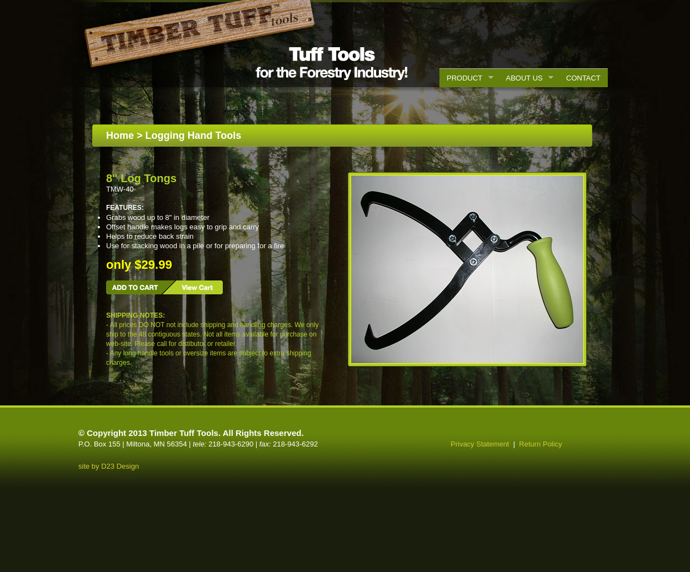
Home (120, 135)
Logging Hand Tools (194, 135)
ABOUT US (526, 78)
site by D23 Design (108, 466)
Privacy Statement (480, 444)
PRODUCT (466, 78)
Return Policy (540, 444)
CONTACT (583, 78)
